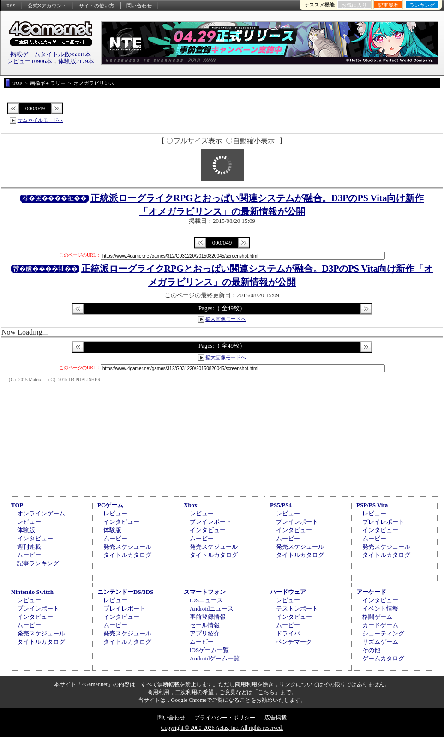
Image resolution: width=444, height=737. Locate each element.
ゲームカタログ (383, 658)
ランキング (422, 5)
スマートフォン (205, 591)
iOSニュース (206, 600)
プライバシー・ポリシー (224, 717)
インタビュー (35, 538)
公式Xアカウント (47, 5)
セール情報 (205, 625)
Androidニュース (212, 608)
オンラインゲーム (41, 513)
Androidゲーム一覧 (215, 658)
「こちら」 (266, 692)
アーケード (371, 591)
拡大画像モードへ (225, 319)
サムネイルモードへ (40, 120)
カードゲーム (380, 625)
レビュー (29, 521)
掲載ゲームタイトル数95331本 (50, 54)
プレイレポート (211, 521)
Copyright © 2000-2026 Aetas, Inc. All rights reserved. (222, 728)
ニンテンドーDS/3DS (125, 591)
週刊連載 (29, 546)
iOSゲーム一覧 (209, 650)
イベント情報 (380, 608)
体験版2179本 (76, 61)
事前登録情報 (208, 616)
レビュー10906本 (29, 61)
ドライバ (288, 633)
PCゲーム (110, 505)
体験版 (26, 530)
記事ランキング (38, 563)
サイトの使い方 (96, 5)
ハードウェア (288, 591)
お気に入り (354, 5)
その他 (371, 650)
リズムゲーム (380, 641)
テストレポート (297, 608)
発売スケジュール (127, 546)
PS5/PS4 (281, 505)
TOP (17, 505)
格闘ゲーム (377, 616)
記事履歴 (388, 5)
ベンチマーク (294, 641)
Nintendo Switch (32, 591)
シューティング (383, 633)
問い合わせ (139, 5)
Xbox (191, 505)
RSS (11, 5)
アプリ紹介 (205, 633)
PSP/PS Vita (372, 505)
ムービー (29, 554)
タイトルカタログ (127, 554)
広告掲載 (275, 717)
